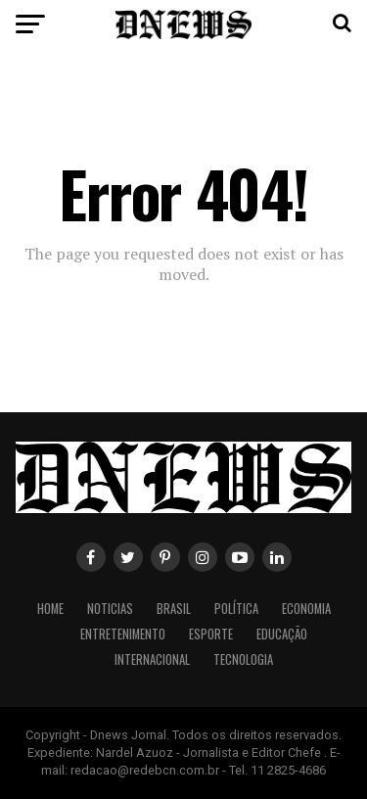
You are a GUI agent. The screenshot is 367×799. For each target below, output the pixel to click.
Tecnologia (243, 659)
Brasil (174, 608)
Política (236, 608)
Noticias (110, 608)
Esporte (211, 634)
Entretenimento (122, 634)
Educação (281, 634)
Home (50, 608)
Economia (306, 608)
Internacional (152, 659)
